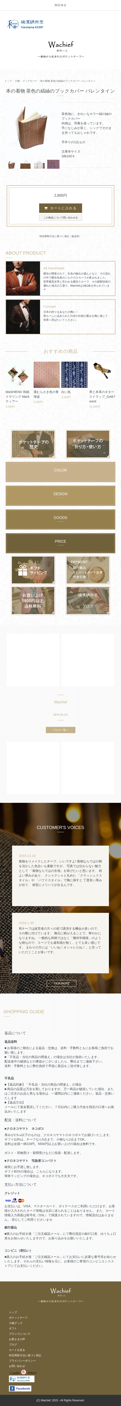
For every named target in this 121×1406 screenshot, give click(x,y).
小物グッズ (15, 1323)
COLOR (60, 470)
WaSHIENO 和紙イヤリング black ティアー (18, 396)
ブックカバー (29, 81)
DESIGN (60, 494)
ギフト (13, 1328)
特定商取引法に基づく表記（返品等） (60, 236)
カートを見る (17, 1350)
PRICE (60, 541)
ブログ (13, 1344)
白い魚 (66, 392)
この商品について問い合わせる (60, 217)
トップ (8, 81)
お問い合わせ (17, 1366)
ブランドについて (19, 1333)
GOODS (60, 518)
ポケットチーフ (18, 1317)
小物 (17, 81)
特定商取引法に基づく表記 (25, 1355)
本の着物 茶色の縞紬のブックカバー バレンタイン (68, 81)
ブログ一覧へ (61, 730)
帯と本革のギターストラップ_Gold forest (102, 396)
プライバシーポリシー (22, 1360)
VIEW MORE (61, 983)
